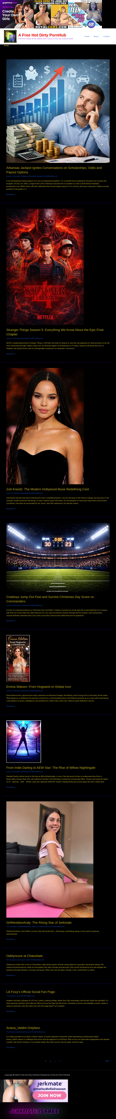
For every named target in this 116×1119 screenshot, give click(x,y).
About (97, 36)
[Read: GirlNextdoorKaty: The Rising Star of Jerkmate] (49, 859)
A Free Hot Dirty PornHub (42, 35)
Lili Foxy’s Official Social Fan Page (32, 991)
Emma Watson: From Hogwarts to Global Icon (41, 686)
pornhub (25, 338)
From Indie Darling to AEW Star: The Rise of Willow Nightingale (54, 767)
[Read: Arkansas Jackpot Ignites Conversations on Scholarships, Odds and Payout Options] (58, 111)
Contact (107, 36)
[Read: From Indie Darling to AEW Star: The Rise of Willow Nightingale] (23, 741)
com (18, 995)
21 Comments (11, 926)
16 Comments (11, 959)
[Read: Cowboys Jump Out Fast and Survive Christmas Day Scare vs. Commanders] (58, 557)
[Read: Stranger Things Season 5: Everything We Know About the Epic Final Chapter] (45, 267)
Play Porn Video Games (42, 926)
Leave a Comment (13, 176)
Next (108, 1060)
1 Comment (10, 995)
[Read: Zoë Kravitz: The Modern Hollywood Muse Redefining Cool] (45, 426)
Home (89, 36)
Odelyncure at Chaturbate (25, 955)
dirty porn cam (24, 959)
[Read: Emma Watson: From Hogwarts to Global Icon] (18, 658)
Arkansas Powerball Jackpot (33, 176)
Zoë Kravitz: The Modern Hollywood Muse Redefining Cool (50, 489)
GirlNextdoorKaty (25, 926)
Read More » (11, 194)
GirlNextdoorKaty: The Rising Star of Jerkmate (41, 922)
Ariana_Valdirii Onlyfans (24, 1027)
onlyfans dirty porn (24, 1031)
